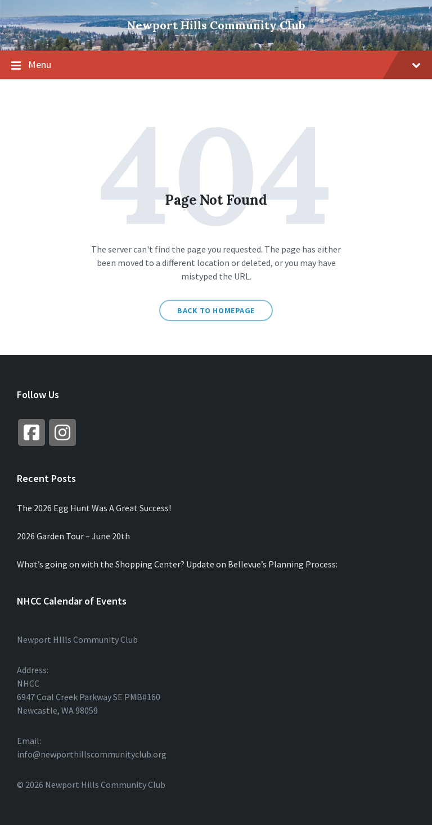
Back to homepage (216, 310)
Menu (216, 65)
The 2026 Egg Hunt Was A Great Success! (94, 507)
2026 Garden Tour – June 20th (73, 536)
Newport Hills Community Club (216, 25)
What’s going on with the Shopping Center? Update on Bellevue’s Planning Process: (177, 564)
